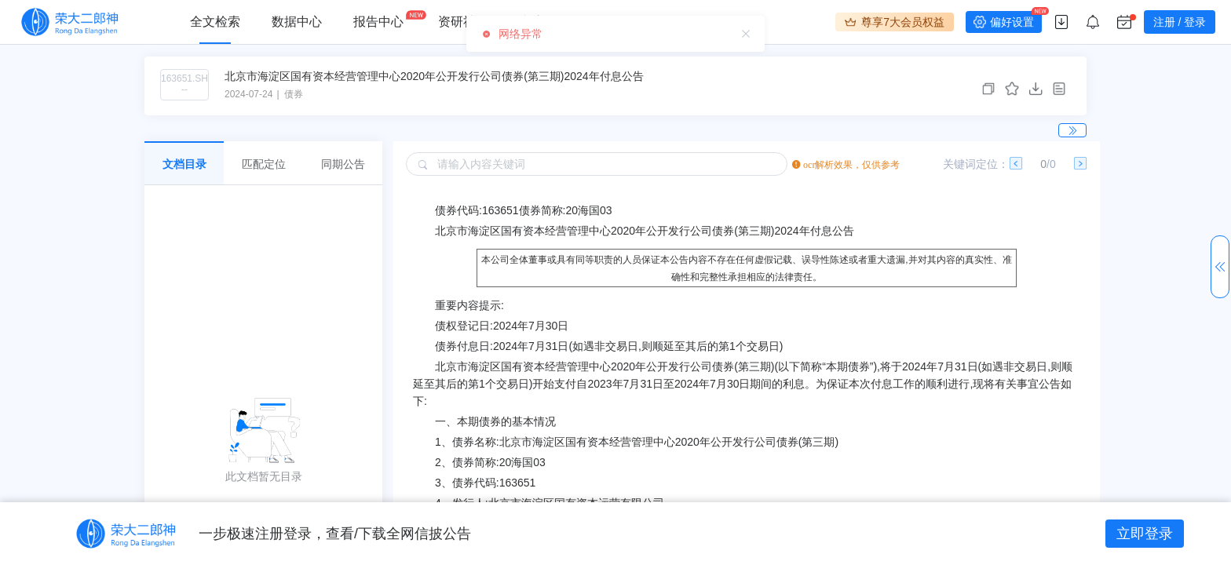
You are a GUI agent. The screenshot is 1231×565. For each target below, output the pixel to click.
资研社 (457, 21)
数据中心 (297, 21)
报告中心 (378, 21)
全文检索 (215, 21)
